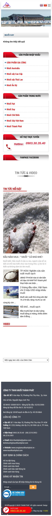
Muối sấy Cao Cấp (14, 74)
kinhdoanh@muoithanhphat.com (15, 443)
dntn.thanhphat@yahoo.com (20, 440)
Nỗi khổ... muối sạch (30, 306)
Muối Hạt (11, 103)
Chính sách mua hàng (11, 463)
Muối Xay (11, 109)
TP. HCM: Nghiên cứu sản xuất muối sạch (32, 272)
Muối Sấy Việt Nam (15, 120)
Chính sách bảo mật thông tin (14, 469)
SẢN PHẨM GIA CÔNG (16, 62)
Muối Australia (13, 68)
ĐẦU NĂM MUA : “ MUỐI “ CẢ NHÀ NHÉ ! (23, 256)
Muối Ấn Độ (12, 85)
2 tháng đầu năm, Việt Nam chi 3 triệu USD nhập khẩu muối (33, 290)
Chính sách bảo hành (11, 466)
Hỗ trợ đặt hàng (9, 460)
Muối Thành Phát (14, 126)
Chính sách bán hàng (11, 471)
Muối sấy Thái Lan (15, 79)
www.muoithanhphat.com (12, 450)
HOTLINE (21, 509)
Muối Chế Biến (13, 115)
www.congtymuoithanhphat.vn (22, 447)
